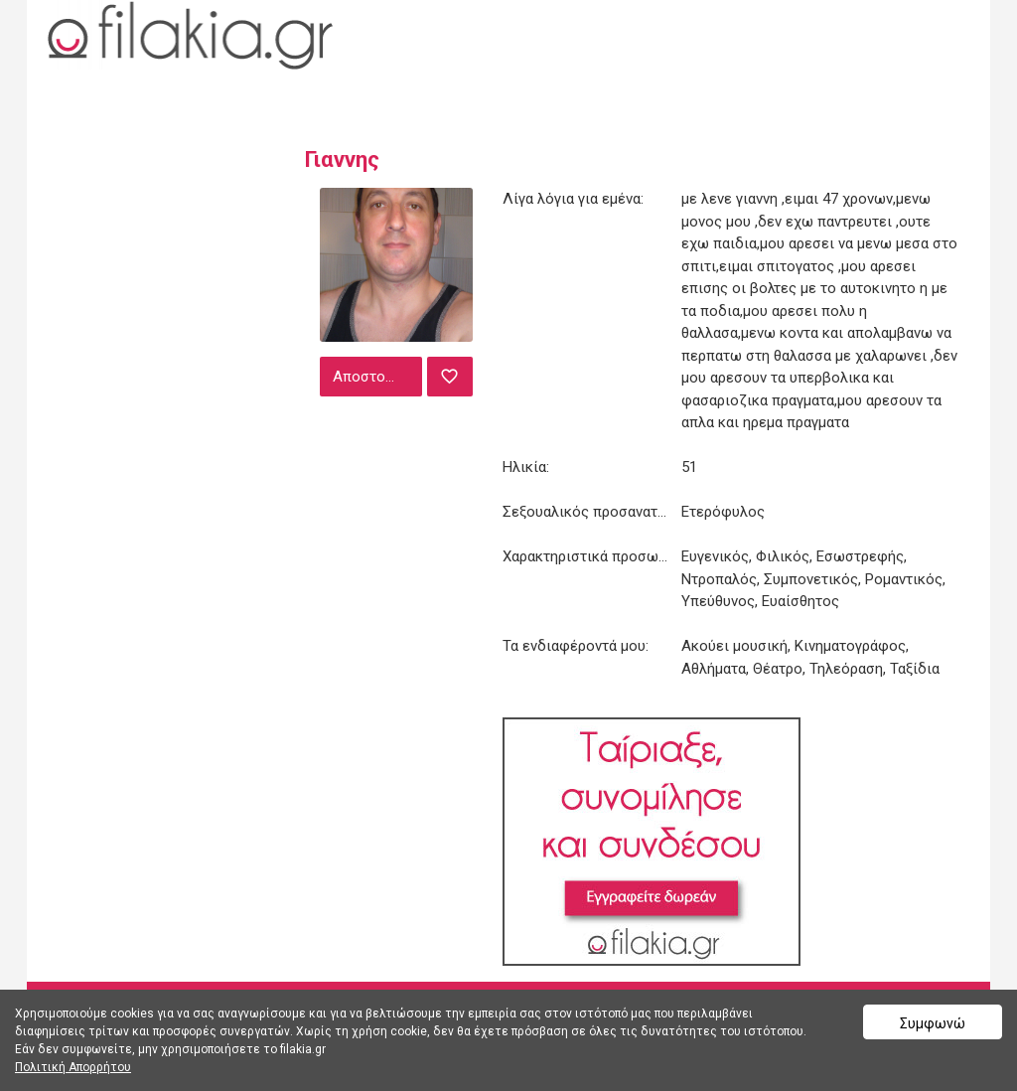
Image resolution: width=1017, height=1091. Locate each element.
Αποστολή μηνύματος (375, 377)
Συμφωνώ (932, 1023)
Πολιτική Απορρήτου (73, 1067)
